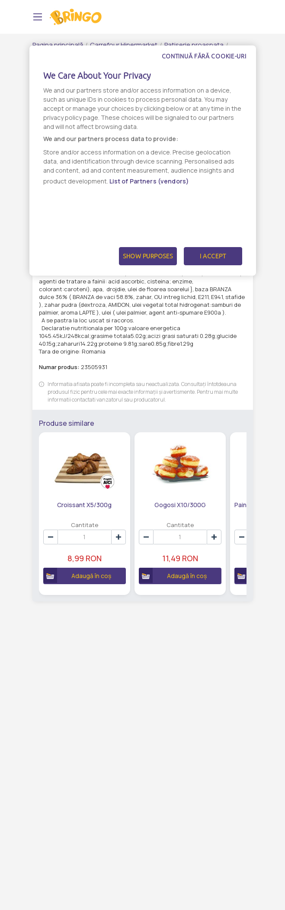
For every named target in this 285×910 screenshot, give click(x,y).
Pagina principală (57, 44)
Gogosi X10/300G (180, 505)
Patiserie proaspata (194, 44)
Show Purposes (148, 256)
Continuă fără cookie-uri (204, 56)
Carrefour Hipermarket (123, 44)
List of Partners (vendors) (149, 181)
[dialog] (142, 160)
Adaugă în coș (77, 575)
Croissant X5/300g (84, 505)
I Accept (213, 256)
